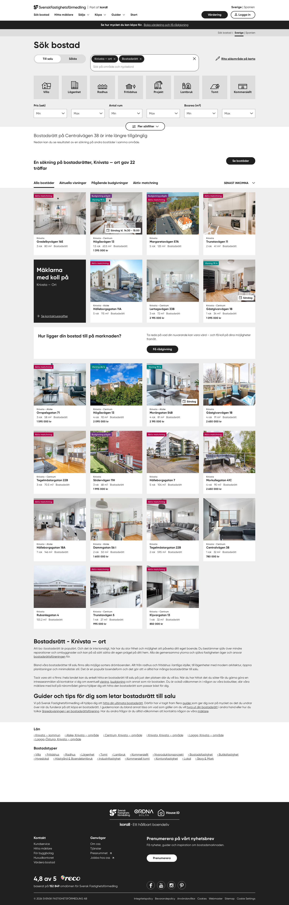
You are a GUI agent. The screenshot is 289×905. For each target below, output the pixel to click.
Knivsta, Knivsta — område (165, 735)
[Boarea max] (238, 113)
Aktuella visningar (72, 183)
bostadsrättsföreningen (49, 656)
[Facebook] (151, 885)
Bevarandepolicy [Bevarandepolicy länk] (165, 898)
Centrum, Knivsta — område (123, 735)
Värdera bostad (44, 862)
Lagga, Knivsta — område (206, 735)
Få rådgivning (162, 349)
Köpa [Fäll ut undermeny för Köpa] (98, 14)
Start (133, 14)
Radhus (70, 754)
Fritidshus (53, 754)
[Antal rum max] (163, 113)
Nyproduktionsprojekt (169, 754)
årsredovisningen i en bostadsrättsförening (70, 711)
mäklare (203, 711)
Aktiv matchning (145, 183)
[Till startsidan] (70, 7)
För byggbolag (44, 853)
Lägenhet (87, 754)
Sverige (236, 7)
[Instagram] (171, 885)
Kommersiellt (140, 754)
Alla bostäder (44, 183)
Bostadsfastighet (201, 754)
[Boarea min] (200, 113)
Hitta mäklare (63, 14)
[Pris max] (88, 113)
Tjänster (95, 848)
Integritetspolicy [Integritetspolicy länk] (144, 898)
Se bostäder (240, 161)
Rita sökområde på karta (238, 59)
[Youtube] (161, 885)
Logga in (244, 14)
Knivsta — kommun (47, 735)
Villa (38, 754)
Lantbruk (120, 754)
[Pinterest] (182, 885)
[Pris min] (50, 113)
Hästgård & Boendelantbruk (74, 758)
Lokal (187, 758)
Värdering (214, 14)
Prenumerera (162, 858)
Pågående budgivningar (109, 183)
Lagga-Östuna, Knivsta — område (58, 739)
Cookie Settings (246, 898)
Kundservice (42, 844)
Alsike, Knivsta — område (82, 735)
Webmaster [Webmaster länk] (216, 898)
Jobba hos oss (100, 857)
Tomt (103, 754)
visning (104, 681)
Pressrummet (99, 853)
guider (187, 703)
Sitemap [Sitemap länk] (230, 898)
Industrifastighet (110, 758)
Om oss (95, 844)
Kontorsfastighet (167, 758)
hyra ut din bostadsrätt (202, 707)
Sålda (73, 59)
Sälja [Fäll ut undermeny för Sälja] (81, 14)
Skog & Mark (205, 758)
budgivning (117, 681)
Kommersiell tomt (138, 758)
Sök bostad (41, 14)
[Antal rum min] (125, 113)
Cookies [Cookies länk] (202, 898)
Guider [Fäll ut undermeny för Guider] (116, 14)
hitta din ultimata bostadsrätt (123, 703)
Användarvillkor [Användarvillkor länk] (186, 898)
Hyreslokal (42, 758)
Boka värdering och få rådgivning (166, 25)
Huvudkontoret (44, 857)
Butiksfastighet (228, 754)
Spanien (249, 7)
